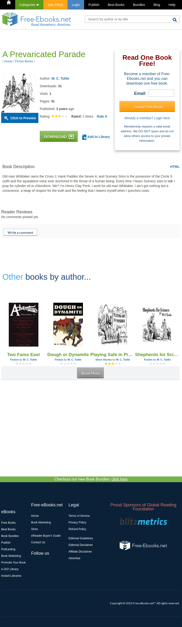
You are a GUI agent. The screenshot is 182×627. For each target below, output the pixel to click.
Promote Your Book (13, 562)
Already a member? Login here (147, 118)
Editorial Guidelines (80, 538)
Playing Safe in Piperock (113, 354)
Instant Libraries (11, 575)
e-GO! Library (9, 569)
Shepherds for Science (157, 354)
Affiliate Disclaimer (80, 551)
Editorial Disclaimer (80, 545)
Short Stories (104, 359)
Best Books (116, 5)
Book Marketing (11, 556)
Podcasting (8, 549)
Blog (157, 5)
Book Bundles (10, 536)
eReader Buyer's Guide (45, 535)
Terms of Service (79, 515)
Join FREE (55, 5)
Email (140, 93)
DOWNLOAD (59, 136)
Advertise (74, 558)
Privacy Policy (77, 522)
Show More (90, 373)
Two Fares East (23, 354)
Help (171, 5)
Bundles (139, 5)
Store (34, 529)
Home (35, 515)
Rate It (102, 116)
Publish (93, 5)
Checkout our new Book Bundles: (91, 479)
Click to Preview (23, 118)
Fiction (14, 359)
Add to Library (96, 137)
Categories (29, 5)
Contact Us (38, 542)
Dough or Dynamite (68, 354)
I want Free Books (149, 106)
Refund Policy (77, 529)
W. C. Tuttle (60, 78)
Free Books (8, 522)
